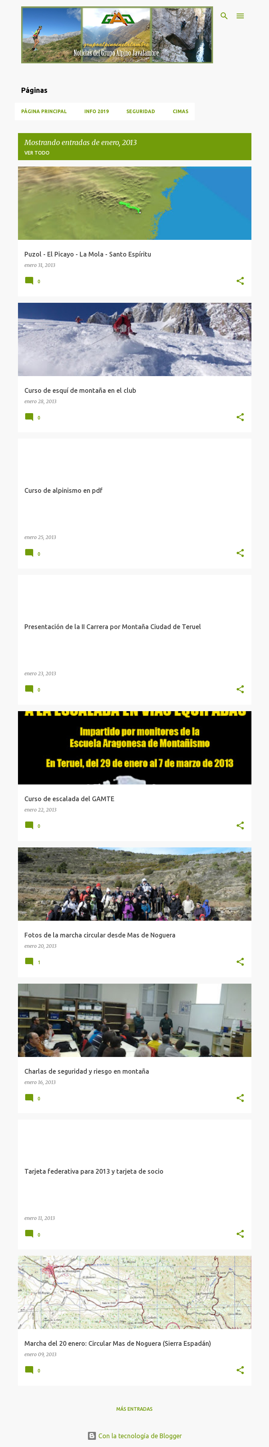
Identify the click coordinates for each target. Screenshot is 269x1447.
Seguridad (140, 111)
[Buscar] (224, 15)
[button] (240, 281)
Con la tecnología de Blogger (134, 1435)
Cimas (180, 111)
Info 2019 (96, 111)
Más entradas (134, 1409)
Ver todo (37, 152)
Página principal (44, 111)
